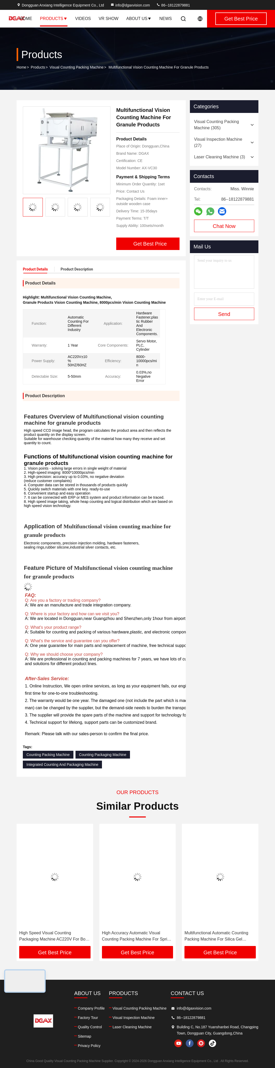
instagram (201, 1043)
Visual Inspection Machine (134, 1018)
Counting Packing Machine (48, 755)
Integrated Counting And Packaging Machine (62, 764)
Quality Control (90, 1027)
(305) (216, 124)
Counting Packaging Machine (102, 755)
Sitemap (84, 1036)
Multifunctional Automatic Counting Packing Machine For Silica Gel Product (216, 936)
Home (26, 18)
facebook (190, 1043)
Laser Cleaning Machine (132, 1027)
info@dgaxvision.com (130, 5)
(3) (219, 157)
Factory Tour (88, 1018)
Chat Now (224, 226)
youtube (178, 1043)
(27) (218, 142)
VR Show (108, 18)
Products (53, 18)
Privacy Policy (89, 1046)
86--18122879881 (173, 5)
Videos (83, 18)
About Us (139, 18)
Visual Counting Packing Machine (77, 67)
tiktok (212, 1043)
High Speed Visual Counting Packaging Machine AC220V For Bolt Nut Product (53, 936)
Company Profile (91, 1008)
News (165, 18)
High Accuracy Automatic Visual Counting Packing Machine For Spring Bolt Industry (137, 936)
